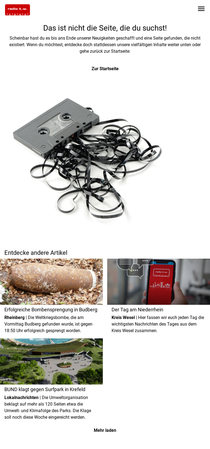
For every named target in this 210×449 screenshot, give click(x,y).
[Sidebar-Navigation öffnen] (201, 9)
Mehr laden (105, 430)
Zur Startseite (105, 68)
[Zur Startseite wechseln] (17, 9)
